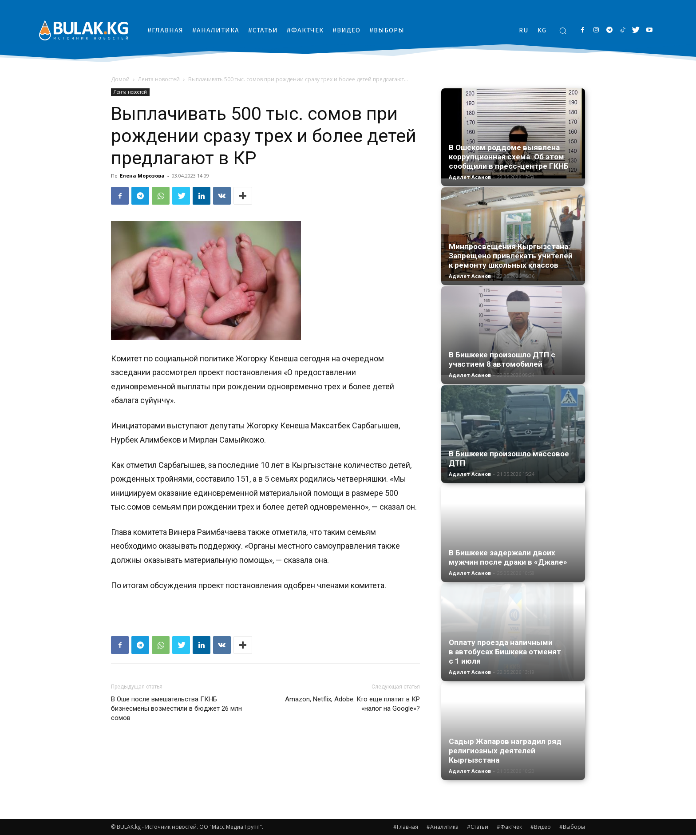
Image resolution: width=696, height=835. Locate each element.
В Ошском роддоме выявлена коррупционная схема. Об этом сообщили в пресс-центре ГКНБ (509, 156)
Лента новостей (159, 79)
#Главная (405, 827)
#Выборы (572, 827)
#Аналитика (443, 827)
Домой (120, 79)
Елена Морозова (142, 175)
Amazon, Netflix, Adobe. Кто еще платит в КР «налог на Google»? (352, 703)
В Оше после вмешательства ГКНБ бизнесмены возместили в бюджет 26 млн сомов (176, 708)
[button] (563, 31)
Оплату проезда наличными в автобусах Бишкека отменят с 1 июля (505, 651)
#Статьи (477, 827)
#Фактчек (509, 827)
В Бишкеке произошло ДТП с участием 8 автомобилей (502, 359)
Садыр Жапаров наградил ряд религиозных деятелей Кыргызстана (505, 750)
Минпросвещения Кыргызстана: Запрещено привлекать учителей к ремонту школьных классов (511, 255)
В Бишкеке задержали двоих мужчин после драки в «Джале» (508, 557)
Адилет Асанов (470, 177)
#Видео (540, 827)
